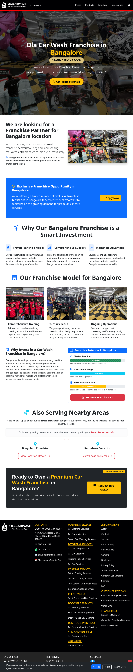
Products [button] (89, 5)
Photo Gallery (108, 544)
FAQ (103, 586)
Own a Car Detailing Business (115, 620)
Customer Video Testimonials (115, 600)
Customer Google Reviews (114, 595)
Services (105, 539)
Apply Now (110, 198)
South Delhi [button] (35, 5)
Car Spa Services (76, 564)
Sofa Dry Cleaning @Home (81, 612)
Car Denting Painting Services (82, 627)
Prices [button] (78, 5)
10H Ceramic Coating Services (82, 583)
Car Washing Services (78, 528)
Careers (105, 554)
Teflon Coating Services (79, 573)
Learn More (120, 666)
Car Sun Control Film (78, 636)
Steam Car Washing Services (82, 539)
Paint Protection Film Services (82, 598)
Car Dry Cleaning (76, 553)
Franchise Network (102, 432)
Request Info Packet (104, 487)
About (104, 528)
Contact (105, 534)
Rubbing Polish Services (79, 558)
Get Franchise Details (66, 81)
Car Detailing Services (78, 548)
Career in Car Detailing (112, 575)
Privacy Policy (107, 565)
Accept (96, 666)
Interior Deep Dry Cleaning (81, 617)
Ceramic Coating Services (80, 578)
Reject (107, 666)
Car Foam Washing (77, 534)
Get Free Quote (75, 645)
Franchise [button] (103, 5)
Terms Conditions (109, 570)
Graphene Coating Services (81, 588)
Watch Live (106, 605)
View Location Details (35, 456)
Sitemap (105, 580)
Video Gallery (107, 549)
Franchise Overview (110, 615)
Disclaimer (106, 560)
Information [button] (118, 5)
